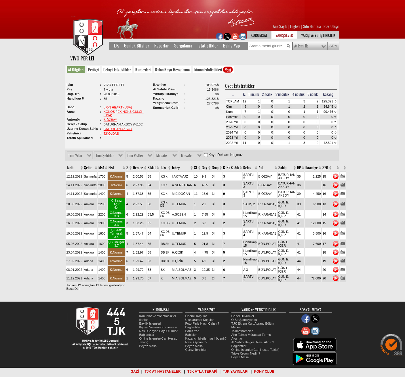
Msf (101, 167)
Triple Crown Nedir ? (245, 353)
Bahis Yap (231, 46)
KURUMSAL (259, 35)
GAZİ (135, 372)
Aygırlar (236, 338)
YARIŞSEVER (284, 35)
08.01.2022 (74, 269)
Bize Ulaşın (331, 26)
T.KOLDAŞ (111, 133)
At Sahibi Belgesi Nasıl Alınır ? (252, 342)
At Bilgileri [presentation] (75, 70)
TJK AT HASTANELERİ (162, 372)
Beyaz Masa (148, 346)
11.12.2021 (74, 278)
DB (162, 205)
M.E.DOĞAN (181, 193)
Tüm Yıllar (75, 155)
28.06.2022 (74, 204)
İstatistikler (207, 46)
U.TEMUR (179, 204)
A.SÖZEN (179, 214)
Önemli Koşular (196, 316)
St (195, 167)
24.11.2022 (74, 185)
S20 (325, 167)
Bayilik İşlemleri (150, 323)
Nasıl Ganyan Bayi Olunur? (158, 331)
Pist (111, 167)
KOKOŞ (109, 111)
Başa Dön (73, 288)
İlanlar (143, 319)
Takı (163, 167)
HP (299, 167)
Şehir (88, 167)
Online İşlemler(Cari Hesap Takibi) (255, 349)
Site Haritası (312, 26)
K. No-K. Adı (231, 167)
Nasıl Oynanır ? (196, 342)
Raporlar (161, 46)
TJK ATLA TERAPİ (202, 372)
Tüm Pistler (135, 155)
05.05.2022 (74, 243)
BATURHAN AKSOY (118, 129)
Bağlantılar (147, 334)
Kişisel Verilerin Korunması (158, 327)
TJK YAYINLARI (235, 372)
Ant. (261, 167)
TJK (116, 46)
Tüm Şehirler (105, 155)
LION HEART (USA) (118, 107)
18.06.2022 (74, 214)
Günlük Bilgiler (136, 46)
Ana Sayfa (280, 26)
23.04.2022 (74, 252)
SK (162, 216)
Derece (138, 167)
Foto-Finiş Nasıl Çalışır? (202, 323)
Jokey (176, 167)
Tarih (69, 167)
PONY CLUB (264, 372)
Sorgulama (183, 46)
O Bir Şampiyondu (244, 319)
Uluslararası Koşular (199, 319)
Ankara (89, 204)
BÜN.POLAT (267, 243)
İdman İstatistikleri (213, 69)
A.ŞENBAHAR (182, 185)
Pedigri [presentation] (93, 70)
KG (163, 176)
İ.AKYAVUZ (180, 176)
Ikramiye (311, 167)
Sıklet (152, 167)
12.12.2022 (74, 176)
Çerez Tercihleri (196, 349)
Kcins (247, 167)
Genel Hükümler (242, 316)
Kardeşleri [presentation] (143, 70)
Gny (204, 167)
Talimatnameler (242, 331)
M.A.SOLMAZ (181, 269)
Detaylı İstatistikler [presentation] (117, 70)
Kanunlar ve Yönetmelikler (157, 316)
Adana (88, 261)
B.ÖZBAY (110, 119)
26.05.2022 (74, 223)
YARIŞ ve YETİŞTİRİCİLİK (318, 35)
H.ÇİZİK (177, 252)
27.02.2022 (74, 261)
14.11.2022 (74, 193)
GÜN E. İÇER (283, 204)
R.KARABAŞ (267, 204)
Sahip (282, 167)
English (295, 26)
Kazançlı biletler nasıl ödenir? (206, 338)
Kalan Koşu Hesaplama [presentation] (172, 70)
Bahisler (191, 334)
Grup (215, 167)
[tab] (77, 70)
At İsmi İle (301, 46)
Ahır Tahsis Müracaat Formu (251, 334)
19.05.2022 (74, 233)
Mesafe (161, 155)
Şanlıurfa (90, 176)
